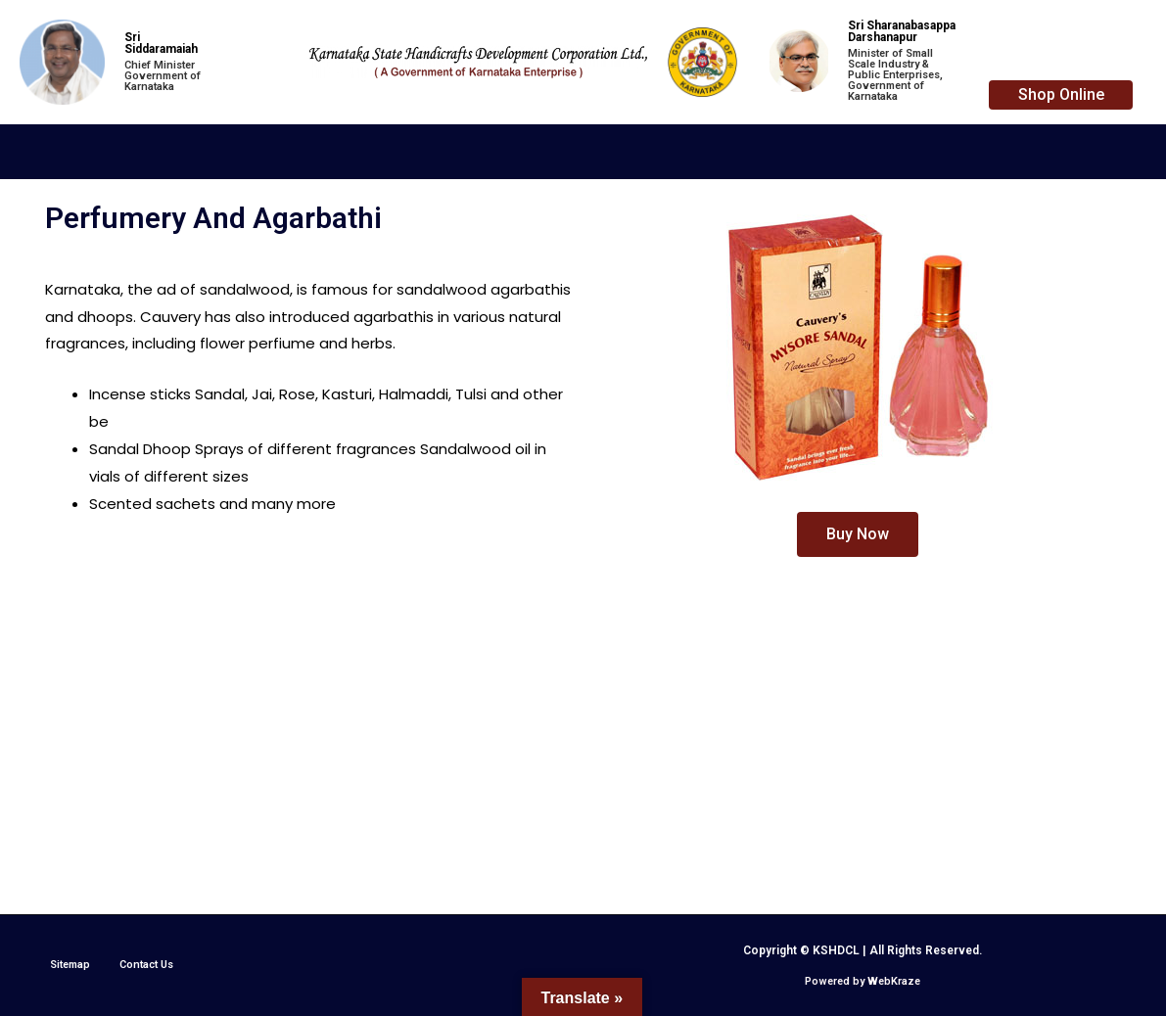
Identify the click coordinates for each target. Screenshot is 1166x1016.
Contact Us (146, 964)
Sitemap (70, 964)
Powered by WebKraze (862, 981)
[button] (1061, 95)
